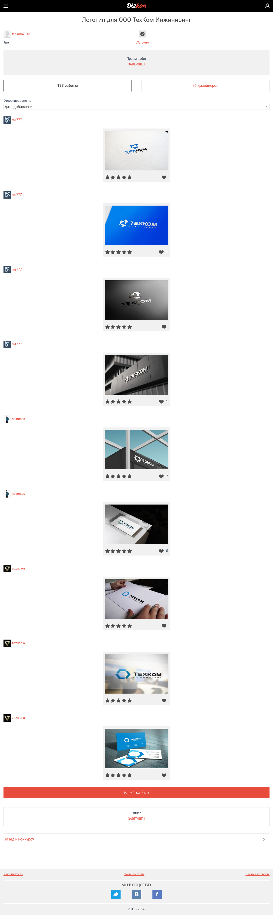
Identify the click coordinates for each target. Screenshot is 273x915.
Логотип (143, 42)
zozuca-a (18, 568)
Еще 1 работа (136, 792)
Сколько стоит (134, 874)
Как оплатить (13, 874)
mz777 (17, 120)
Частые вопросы (258, 874)
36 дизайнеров (205, 85)
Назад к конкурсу (18, 839)
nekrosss (18, 419)
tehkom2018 (21, 34)
